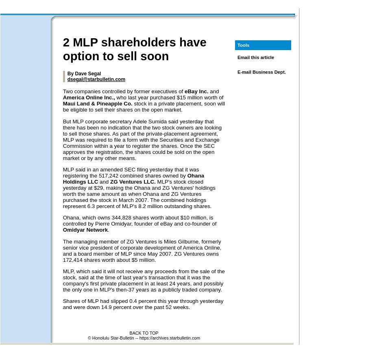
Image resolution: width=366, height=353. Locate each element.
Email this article (255, 57)
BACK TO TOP (144, 333)
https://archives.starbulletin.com (169, 337)
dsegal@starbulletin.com (96, 79)
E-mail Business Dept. (261, 72)
